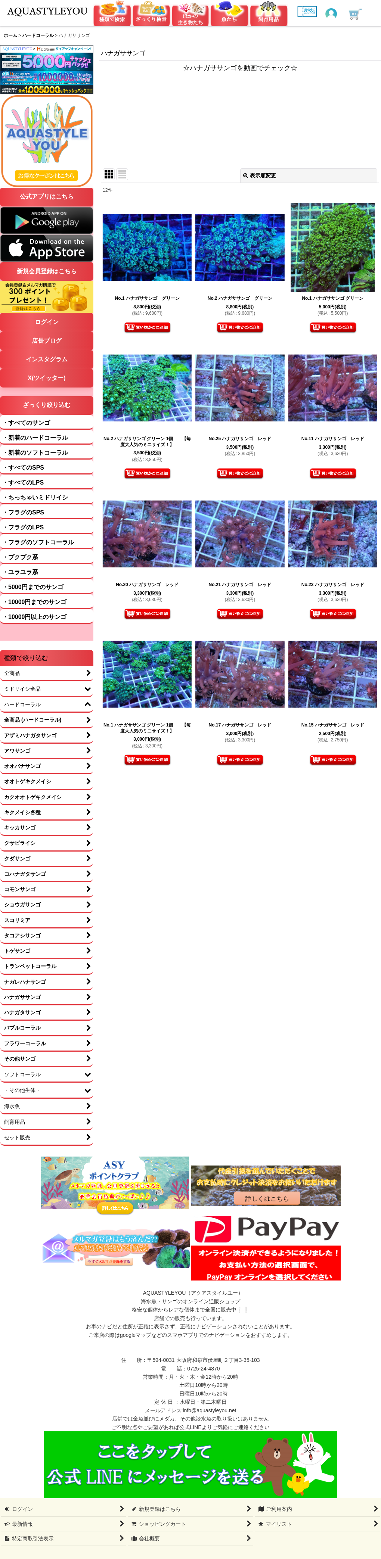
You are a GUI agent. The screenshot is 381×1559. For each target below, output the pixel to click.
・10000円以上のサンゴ (34, 617)
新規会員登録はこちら (47, 271)
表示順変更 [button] (259, 175)
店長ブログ (47, 340)
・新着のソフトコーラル (35, 452)
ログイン (47, 322)
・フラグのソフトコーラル (38, 542)
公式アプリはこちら (47, 196)
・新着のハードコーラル (35, 438)
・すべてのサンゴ (26, 423)
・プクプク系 (20, 557)
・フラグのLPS (23, 527)
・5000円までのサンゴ (33, 587)
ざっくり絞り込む (47, 405)
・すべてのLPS (23, 482)
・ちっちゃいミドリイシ (35, 497)
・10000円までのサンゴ (34, 602)
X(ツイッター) (46, 378)
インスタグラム (47, 359)
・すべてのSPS (23, 467)
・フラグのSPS (23, 512)
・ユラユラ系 (20, 572)
